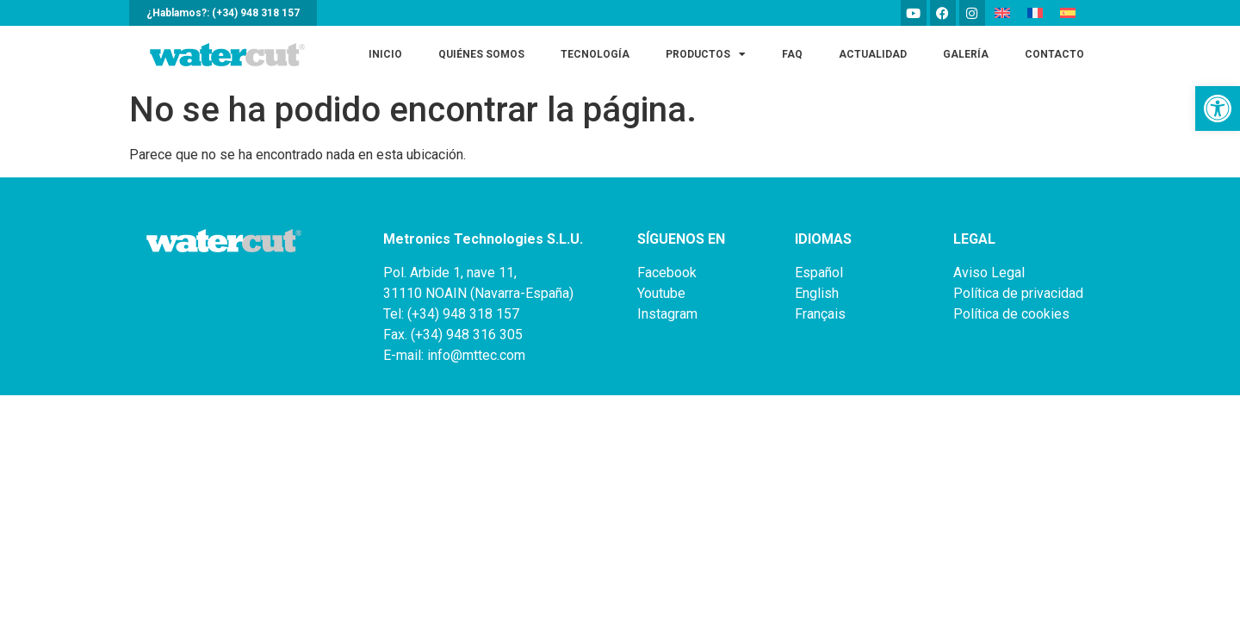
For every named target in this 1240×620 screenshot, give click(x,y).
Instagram (667, 314)
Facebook (667, 272)
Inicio (385, 54)
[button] (1217, 108)
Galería (966, 54)
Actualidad (873, 54)
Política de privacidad (1018, 293)
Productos (706, 54)
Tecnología (595, 54)
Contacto (1054, 54)
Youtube (661, 293)
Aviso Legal (989, 272)
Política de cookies (1011, 314)
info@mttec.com (476, 355)
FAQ (792, 54)
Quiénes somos (481, 54)
